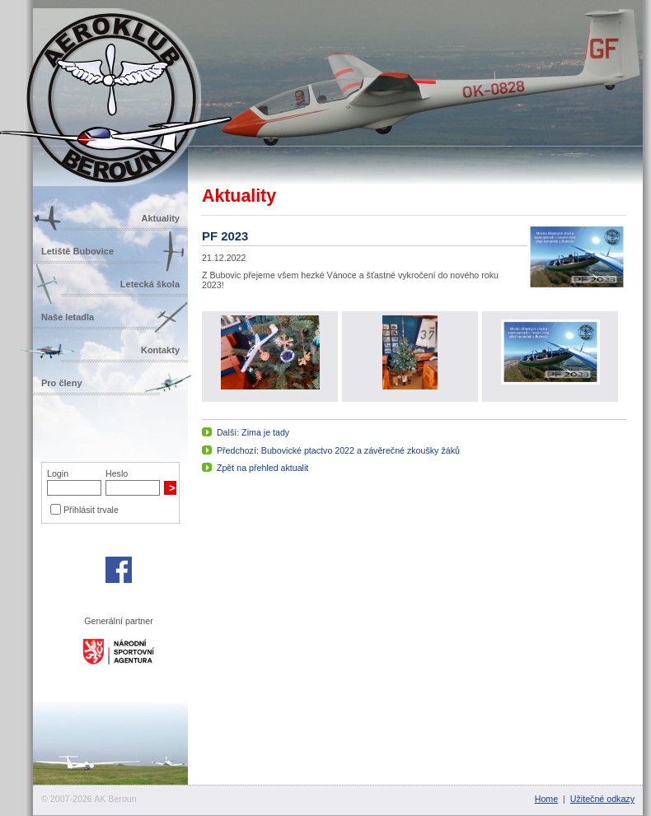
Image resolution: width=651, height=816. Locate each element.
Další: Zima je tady (253, 432)
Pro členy (61, 383)
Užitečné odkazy (602, 799)
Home (546, 799)
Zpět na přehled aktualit (262, 468)
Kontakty (160, 350)
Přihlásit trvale (91, 510)
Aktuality (161, 218)
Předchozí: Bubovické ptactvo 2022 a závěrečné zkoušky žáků (338, 450)
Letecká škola (150, 284)
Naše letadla (67, 317)
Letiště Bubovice (77, 251)
